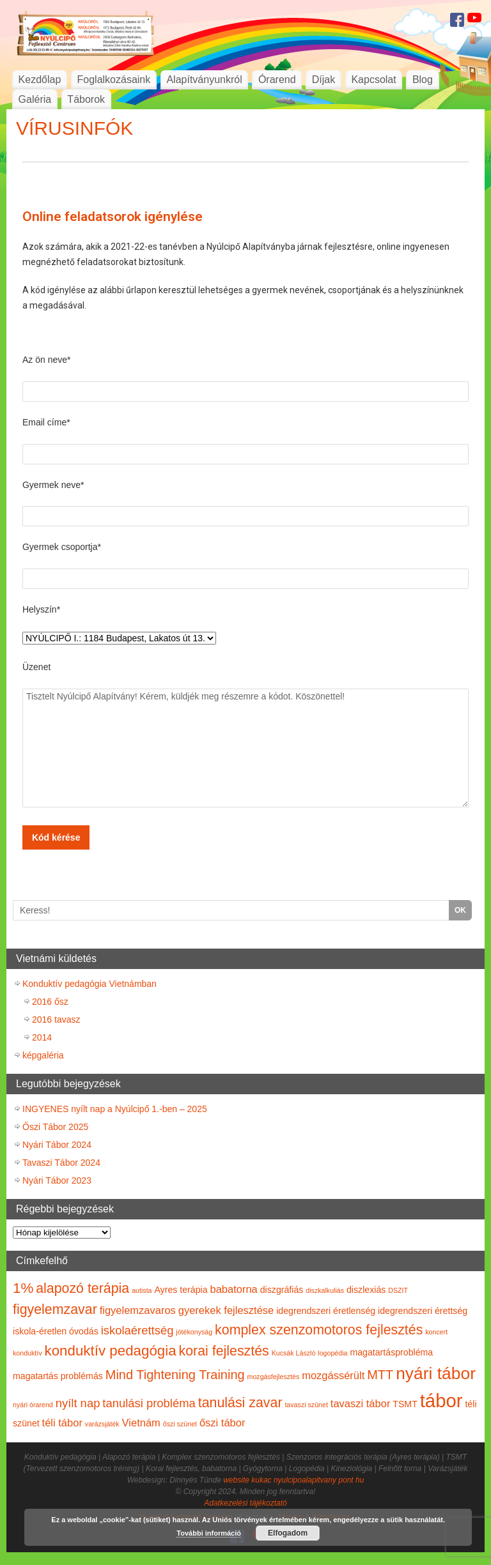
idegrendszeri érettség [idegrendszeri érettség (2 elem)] (422, 1311)
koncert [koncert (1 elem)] (436, 1332)
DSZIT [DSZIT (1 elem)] (398, 1290)
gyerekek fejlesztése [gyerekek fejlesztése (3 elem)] (226, 1310)
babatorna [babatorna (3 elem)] (233, 1289)
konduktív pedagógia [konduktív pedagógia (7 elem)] (110, 1351)
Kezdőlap (40, 79)
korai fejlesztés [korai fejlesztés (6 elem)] (223, 1351)
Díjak (323, 79)
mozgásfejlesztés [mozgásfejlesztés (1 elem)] (273, 1376)
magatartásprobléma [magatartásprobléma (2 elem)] (391, 1352)
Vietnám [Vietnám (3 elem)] (141, 1422)
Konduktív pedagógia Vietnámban (89, 984)
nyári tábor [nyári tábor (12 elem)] (436, 1373)
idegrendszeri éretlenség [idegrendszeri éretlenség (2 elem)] (325, 1311)
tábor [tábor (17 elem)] (441, 1400)
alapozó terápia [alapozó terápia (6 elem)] (82, 1288)
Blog (422, 79)
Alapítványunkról (204, 79)
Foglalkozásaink (114, 79)
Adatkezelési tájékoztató (245, 1503)
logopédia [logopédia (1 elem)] (332, 1353)
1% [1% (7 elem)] (23, 1288)
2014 (42, 1037)
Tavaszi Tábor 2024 (61, 1162)
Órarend (277, 79)
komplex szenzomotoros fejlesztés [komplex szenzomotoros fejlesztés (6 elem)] (319, 1330)
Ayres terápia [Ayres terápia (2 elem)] (180, 1290)
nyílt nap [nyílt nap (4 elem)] (78, 1403)
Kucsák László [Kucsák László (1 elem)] (294, 1353)
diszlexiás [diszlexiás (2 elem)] (366, 1290)
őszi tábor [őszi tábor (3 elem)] (222, 1422)
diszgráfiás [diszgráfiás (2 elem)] (282, 1290)
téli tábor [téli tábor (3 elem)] (62, 1422)
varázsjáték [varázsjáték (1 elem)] (102, 1424)
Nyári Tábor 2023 (56, 1180)
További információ (208, 1533)
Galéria (35, 99)
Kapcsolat (373, 79)
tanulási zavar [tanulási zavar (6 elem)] (240, 1402)
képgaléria (43, 1055)
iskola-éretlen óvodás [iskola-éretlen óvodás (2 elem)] (55, 1331)
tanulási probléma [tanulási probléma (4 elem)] (149, 1403)
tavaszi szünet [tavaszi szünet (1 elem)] (306, 1404)
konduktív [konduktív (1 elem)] (27, 1353)
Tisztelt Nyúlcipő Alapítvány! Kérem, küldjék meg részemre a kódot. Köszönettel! (245, 748)
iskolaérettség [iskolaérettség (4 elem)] (137, 1330)
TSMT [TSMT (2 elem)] (405, 1404)
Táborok (86, 99)
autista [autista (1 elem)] (142, 1290)
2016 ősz (50, 1001)
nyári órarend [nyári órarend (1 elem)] (33, 1404)
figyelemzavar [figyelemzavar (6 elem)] (55, 1309)
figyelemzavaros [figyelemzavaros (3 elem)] (138, 1310)
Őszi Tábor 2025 (55, 1127)
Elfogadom (288, 1533)
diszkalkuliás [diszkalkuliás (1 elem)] (325, 1290)
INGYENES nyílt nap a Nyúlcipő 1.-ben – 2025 (114, 1109)
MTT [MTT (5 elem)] (380, 1375)
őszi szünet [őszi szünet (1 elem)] (180, 1424)
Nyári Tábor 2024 (56, 1145)
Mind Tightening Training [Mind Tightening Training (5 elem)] (175, 1375)
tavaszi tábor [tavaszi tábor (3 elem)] (361, 1403)
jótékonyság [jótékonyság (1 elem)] (194, 1332)
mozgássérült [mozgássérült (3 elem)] (333, 1375)
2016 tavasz (56, 1019)
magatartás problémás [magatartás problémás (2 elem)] (58, 1376)
